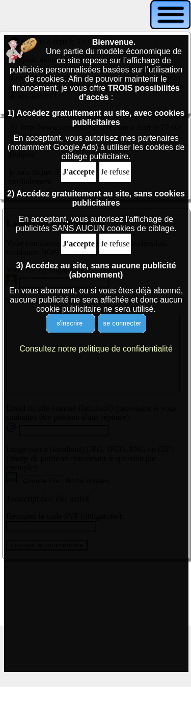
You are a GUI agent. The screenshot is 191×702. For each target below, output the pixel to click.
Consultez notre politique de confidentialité (96, 348)
